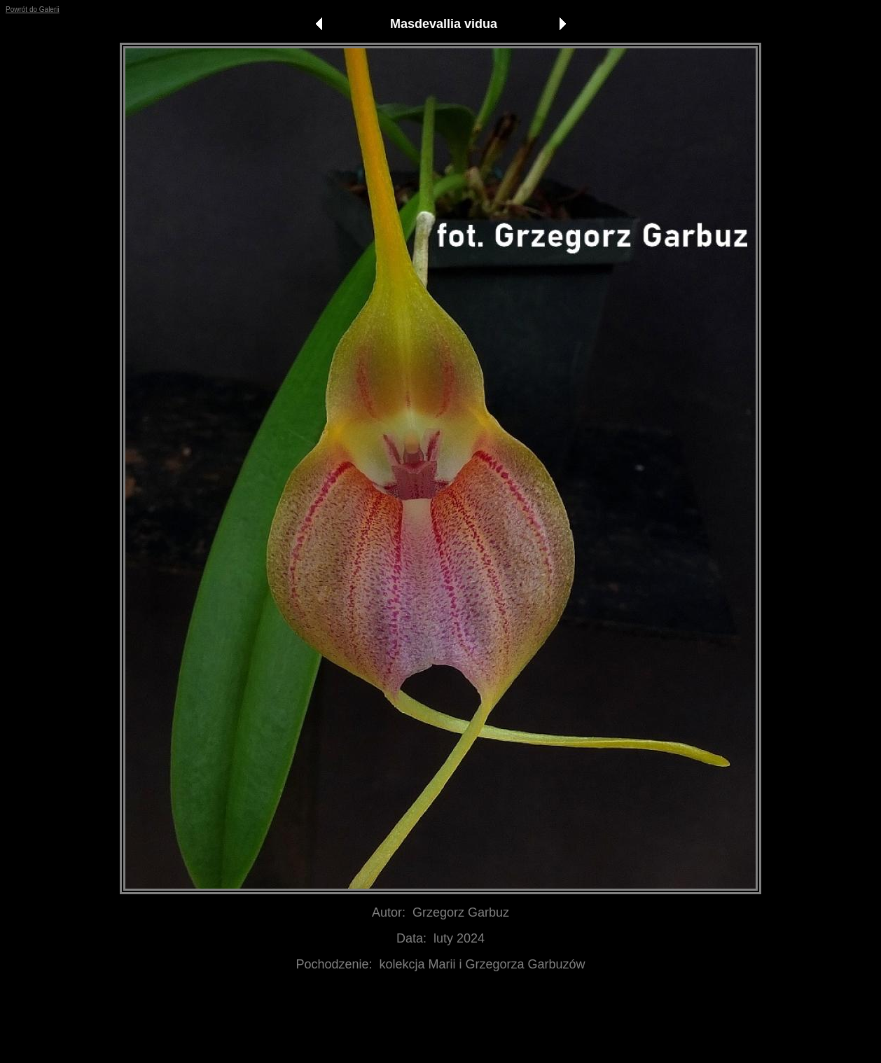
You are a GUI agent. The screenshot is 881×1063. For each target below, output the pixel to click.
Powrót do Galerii (33, 9)
